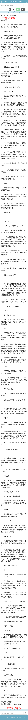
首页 (8, 717)
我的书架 (13, 717)
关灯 (23, 9)
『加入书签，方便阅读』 (14, 708)
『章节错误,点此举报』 (8, 18)
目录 (14, 12)
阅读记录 (19, 717)
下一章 (18, 12)
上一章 (9, 12)
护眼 (18, 9)
